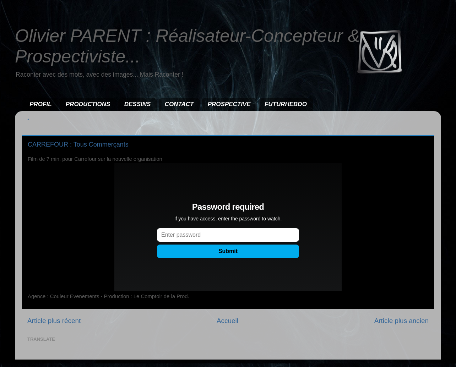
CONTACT (179, 104)
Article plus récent (54, 320)
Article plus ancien (401, 320)
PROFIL (40, 104)
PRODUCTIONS (88, 104)
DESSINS (137, 104)
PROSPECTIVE (229, 104)
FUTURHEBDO (286, 104)
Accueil (227, 320)
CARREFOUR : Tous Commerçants (78, 144)
